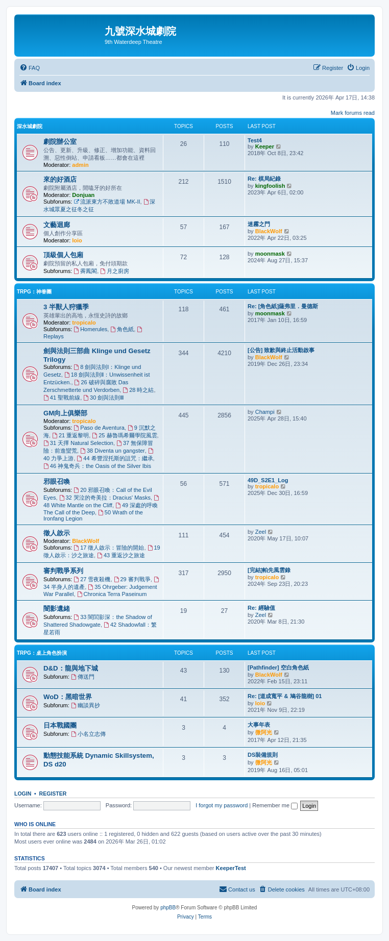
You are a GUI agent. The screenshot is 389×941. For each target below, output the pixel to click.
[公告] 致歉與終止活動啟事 (281, 350)
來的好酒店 (60, 179)
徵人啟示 (56, 533)
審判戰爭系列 (63, 571)
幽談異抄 (85, 705)
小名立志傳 (88, 734)
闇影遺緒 (56, 608)
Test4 (255, 140)
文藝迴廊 (56, 225)
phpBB (168, 907)
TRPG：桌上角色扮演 (42, 653)
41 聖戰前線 (61, 397)
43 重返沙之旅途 (121, 555)
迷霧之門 (259, 224)
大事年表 (259, 725)
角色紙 (122, 329)
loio (77, 240)
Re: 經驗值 (261, 608)
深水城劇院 (29, 126)
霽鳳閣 (85, 271)
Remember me (275, 805)
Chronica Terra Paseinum (112, 594)
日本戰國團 (60, 725)
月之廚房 (114, 271)
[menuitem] (29, 68)
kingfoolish (270, 186)
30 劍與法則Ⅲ (103, 397)
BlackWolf (268, 231)
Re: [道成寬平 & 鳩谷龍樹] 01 (285, 696)
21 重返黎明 (70, 435)
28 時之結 (138, 390)
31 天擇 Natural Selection (78, 443)
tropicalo (83, 322)
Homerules (90, 329)
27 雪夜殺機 (92, 579)
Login (22, 793)
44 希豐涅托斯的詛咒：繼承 (115, 458)
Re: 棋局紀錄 (264, 179)
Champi (265, 412)
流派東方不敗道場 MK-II (107, 202)
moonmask (270, 254)
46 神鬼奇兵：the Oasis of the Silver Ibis (97, 466)
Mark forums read (353, 113)
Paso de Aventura (99, 428)
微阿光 (263, 732)
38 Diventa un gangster (112, 451)
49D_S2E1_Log (268, 480)
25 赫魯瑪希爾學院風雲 (124, 435)
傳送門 (82, 677)
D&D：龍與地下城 (70, 668)
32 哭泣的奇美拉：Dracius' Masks (105, 497)
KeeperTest (231, 868)
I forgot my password (222, 805)
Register (53, 793)
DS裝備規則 (263, 755)
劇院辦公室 (60, 141)
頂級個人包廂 (63, 255)
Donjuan (83, 195)
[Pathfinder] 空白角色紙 (278, 667)
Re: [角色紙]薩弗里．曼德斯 (283, 306)
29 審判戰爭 (132, 579)
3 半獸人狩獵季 (66, 307)
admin (80, 165)
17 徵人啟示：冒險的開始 (109, 547)
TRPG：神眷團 (34, 291)
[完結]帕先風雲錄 (269, 570)
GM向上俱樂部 (65, 413)
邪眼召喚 (56, 481)
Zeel (260, 532)
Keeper (264, 146)
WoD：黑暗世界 (67, 697)
